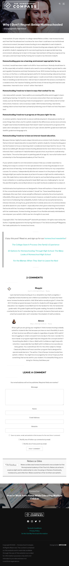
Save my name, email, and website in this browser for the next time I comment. (35, 435)
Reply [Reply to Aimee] (50, 324)
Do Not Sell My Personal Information (34, 533)
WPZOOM (62, 545)
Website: (34, 426)
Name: (34, 409)
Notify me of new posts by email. (35, 444)
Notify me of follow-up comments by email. (35, 439)
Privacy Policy (35, 531)
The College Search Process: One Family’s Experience (35, 245)
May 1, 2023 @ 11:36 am (38, 324)
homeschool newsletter (55, 238)
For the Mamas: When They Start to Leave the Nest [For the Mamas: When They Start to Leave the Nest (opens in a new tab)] (35, 261)
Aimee (41, 321)
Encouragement (10, 29)
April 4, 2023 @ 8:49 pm (36, 291)
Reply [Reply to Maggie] (48, 291)
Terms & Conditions (34, 528)
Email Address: (34, 418)
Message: (34, 387)
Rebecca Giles (34, 461)
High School (21, 29)
